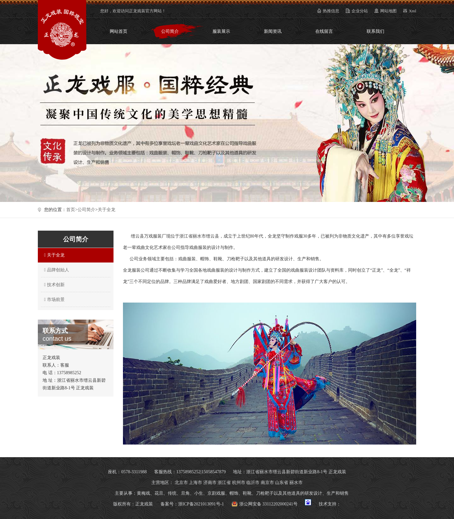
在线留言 (324, 31)
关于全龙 (106, 209)
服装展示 (221, 31)
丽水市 (296, 482)
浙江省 (224, 482)
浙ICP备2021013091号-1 (201, 504)
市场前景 (54, 299)
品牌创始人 (56, 270)
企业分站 (360, 11)
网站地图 (388, 11)
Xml (412, 11)
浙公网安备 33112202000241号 (268, 504)
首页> (72, 209)
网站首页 (118, 31)
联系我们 (375, 31)
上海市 (195, 482)
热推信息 (331, 11)
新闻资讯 (273, 31)
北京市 (181, 482)
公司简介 (170, 31)
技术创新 (54, 284)
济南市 (210, 482)
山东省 (281, 482)
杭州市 (238, 482)
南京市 (267, 482)
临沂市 (252, 482)
